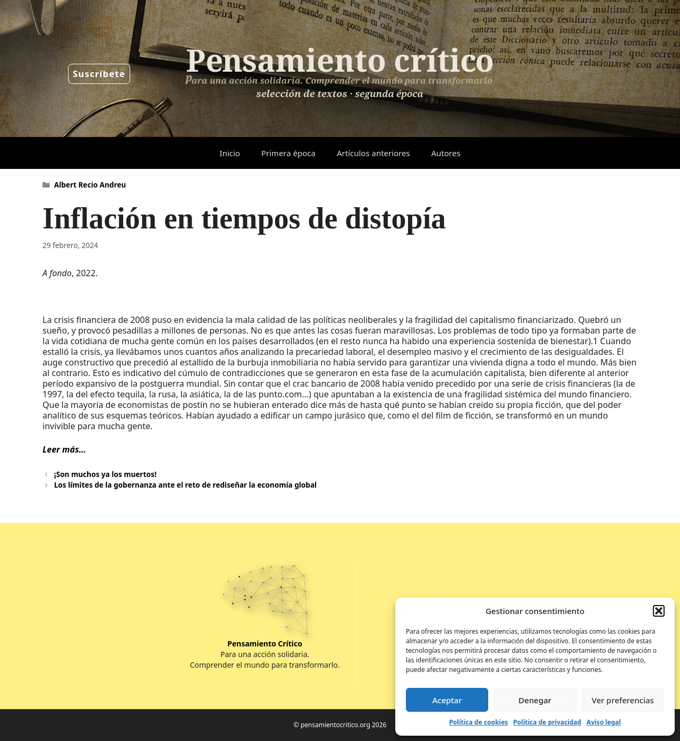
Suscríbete (99, 73)
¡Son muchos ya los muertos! (105, 474)
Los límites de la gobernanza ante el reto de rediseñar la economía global (185, 485)
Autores (446, 153)
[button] (658, 611)
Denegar (534, 700)
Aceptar (447, 700)
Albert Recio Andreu (90, 185)
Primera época (288, 153)
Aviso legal (603, 722)
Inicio (229, 153)
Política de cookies (478, 722)
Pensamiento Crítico (264, 643)
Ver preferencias (623, 700)
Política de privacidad (547, 722)
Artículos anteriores (373, 153)
